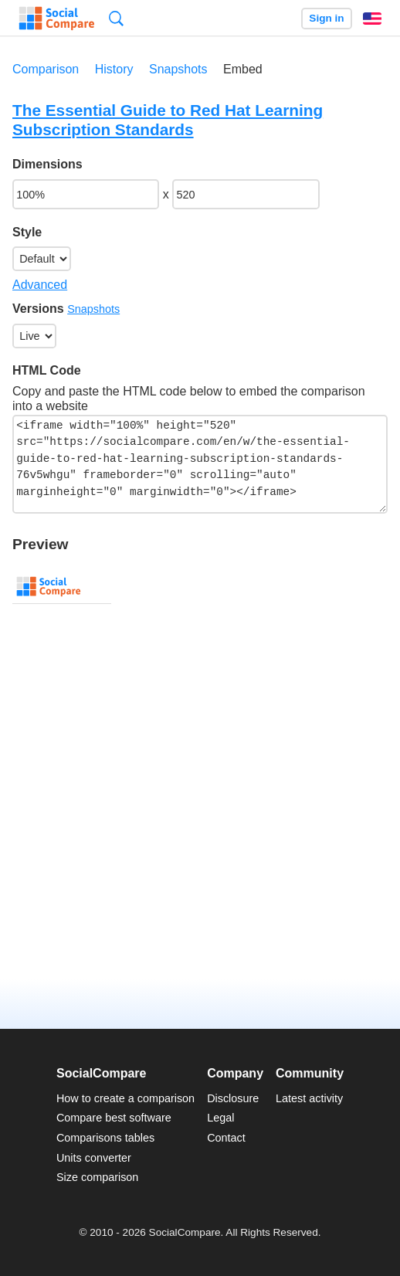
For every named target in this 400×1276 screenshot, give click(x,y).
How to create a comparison (125, 1098)
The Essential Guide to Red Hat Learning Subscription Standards (167, 119)
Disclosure (233, 1098)
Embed (243, 69)
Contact (226, 1138)
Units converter (93, 1158)
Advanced (39, 284)
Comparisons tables (105, 1138)
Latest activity (309, 1098)
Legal (220, 1117)
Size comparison (97, 1177)
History (114, 69)
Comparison (45, 69)
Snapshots (178, 69)
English (372, 18)
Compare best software (113, 1117)
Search (116, 18)
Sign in (326, 18)
